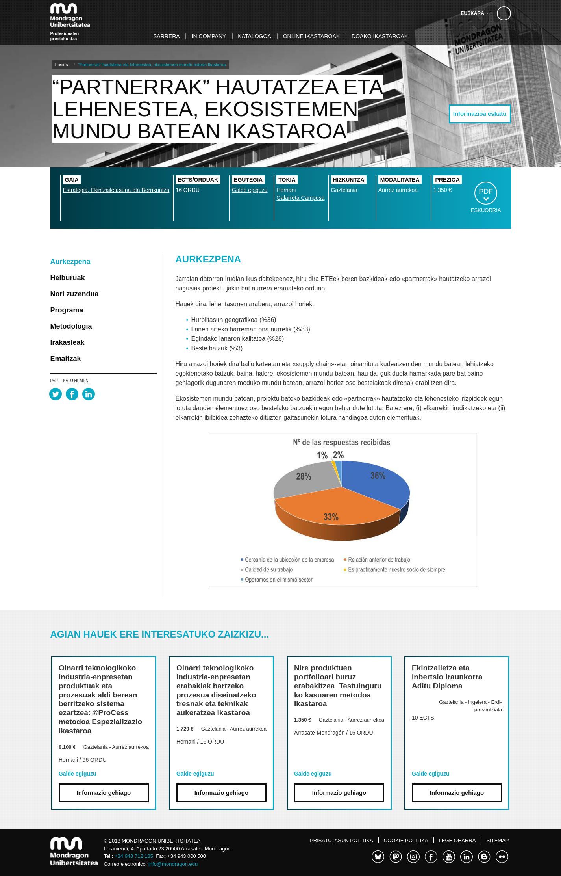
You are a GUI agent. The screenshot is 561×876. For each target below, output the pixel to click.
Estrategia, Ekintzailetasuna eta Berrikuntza (116, 190)
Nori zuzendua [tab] (74, 294)
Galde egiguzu (249, 190)
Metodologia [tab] (71, 326)
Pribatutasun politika (341, 840)
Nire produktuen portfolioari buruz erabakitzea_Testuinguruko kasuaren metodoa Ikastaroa (337, 686)
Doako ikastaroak (380, 36)
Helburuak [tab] (67, 278)
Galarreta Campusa (300, 198)
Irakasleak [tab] (67, 342)
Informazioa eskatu (480, 113)
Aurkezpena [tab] (70, 262)
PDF (486, 191)
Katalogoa (254, 36)
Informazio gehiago (104, 792)
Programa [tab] (66, 310)
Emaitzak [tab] (65, 359)
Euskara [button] (473, 13)
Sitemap (497, 840)
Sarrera (166, 36)
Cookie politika (406, 840)
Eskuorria (486, 210)
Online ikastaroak (311, 36)
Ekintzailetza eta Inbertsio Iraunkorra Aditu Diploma (447, 677)
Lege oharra (457, 840)
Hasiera (62, 64)
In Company (209, 36)
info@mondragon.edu (173, 864)
